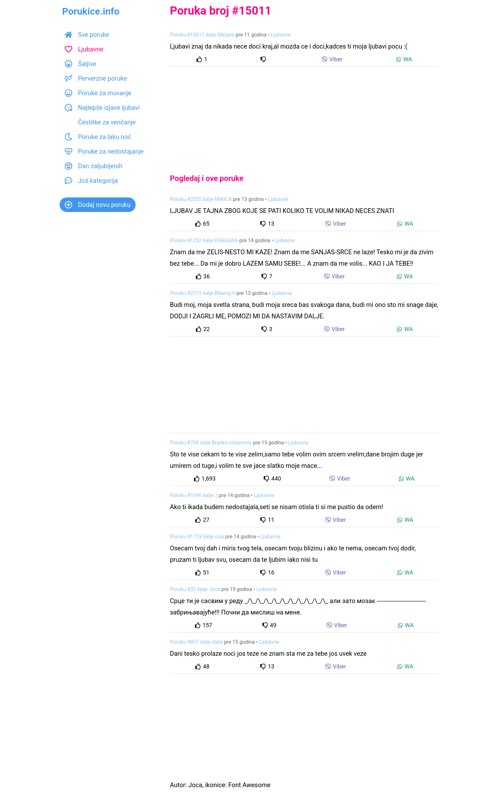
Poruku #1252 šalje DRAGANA (204, 240)
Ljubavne (84, 49)
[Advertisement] (304, 114)
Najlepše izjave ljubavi (102, 107)
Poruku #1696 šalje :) (194, 495)
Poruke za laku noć (98, 137)
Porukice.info (90, 11)
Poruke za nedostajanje (104, 151)
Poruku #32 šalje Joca (195, 589)
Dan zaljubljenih (93, 166)
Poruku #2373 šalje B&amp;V (202, 293)
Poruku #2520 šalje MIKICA (201, 199)
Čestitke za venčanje (100, 122)
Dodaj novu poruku (98, 205)
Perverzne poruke (96, 78)
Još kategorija (91, 180)
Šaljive (80, 64)
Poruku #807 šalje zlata (196, 642)
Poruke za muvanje (98, 93)
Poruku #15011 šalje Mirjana (202, 35)
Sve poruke (87, 34)
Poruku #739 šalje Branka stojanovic (211, 443)
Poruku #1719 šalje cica (197, 537)
